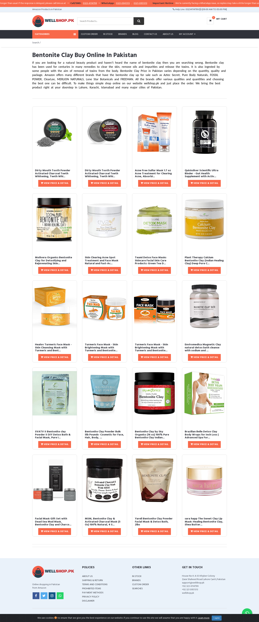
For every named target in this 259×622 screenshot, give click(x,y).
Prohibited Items (91, 589)
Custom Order (89, 34)
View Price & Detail (54, 183)
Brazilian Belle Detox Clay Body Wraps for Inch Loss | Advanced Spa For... (202, 434)
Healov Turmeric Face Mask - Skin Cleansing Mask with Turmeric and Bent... (53, 347)
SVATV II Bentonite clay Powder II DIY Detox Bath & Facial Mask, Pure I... (53, 434)
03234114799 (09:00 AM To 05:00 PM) (206, 9)
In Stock (108, 34)
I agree (217, 618)
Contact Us (150, 34)
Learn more (203, 618)
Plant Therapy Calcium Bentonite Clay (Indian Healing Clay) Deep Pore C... (204, 260)
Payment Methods (92, 593)
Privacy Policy (90, 597)
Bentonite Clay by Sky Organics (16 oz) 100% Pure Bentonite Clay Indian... (152, 434)
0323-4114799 (98, 3)
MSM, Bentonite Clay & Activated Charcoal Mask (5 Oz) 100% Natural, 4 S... (102, 522)
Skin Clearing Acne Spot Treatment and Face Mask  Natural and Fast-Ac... (103, 260)
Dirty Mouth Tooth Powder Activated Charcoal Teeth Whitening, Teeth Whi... (52, 173)
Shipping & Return (92, 580)
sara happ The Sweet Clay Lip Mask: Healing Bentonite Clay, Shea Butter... (204, 522)
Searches (137, 589)
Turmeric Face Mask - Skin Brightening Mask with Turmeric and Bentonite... (101, 347)
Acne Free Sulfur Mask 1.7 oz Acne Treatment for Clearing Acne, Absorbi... (153, 173)
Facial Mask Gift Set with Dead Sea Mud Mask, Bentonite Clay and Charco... (53, 522)
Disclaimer (88, 601)
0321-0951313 (148, 3)
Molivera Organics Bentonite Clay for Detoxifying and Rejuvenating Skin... (53, 260)
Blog (135, 34)
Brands (122, 34)
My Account (187, 34)
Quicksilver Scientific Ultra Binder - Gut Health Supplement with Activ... (201, 173)
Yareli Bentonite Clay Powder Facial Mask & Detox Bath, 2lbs (154, 522)
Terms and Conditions (95, 584)
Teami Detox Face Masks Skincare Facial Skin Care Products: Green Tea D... (150, 260)
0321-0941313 (131, 3)
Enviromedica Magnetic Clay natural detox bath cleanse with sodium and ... (203, 347)
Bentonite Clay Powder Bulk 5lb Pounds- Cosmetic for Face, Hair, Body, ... (104, 434)
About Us (168, 34)
